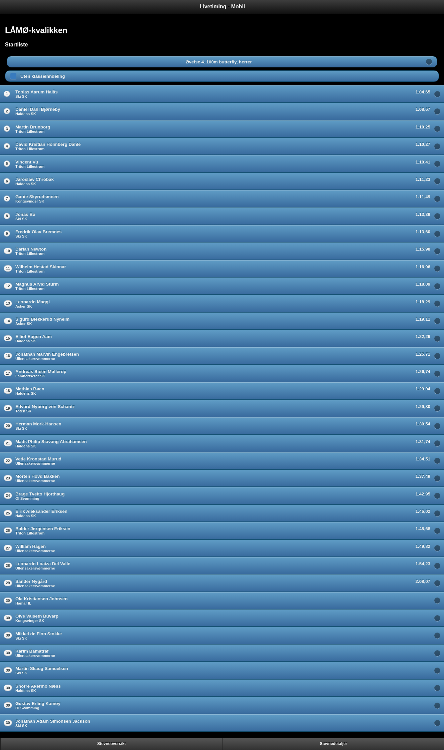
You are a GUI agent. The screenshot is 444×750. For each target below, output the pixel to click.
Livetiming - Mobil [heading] (222, 6)
